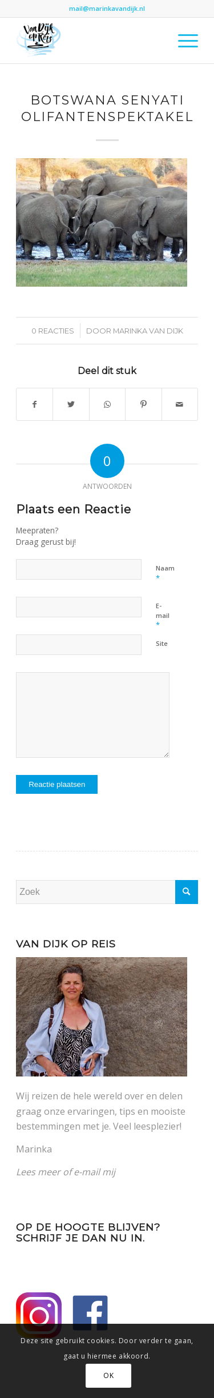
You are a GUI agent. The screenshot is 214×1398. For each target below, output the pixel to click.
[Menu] (182, 40)
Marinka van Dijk (148, 330)
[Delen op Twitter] (70, 404)
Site (162, 643)
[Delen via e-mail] (179, 404)
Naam (165, 573)
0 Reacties (52, 330)
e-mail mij (94, 1172)
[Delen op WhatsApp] (107, 404)
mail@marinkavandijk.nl (107, 8)
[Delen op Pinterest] (143, 404)
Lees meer (38, 1172)
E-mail (162, 615)
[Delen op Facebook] (35, 404)
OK (108, 1375)
